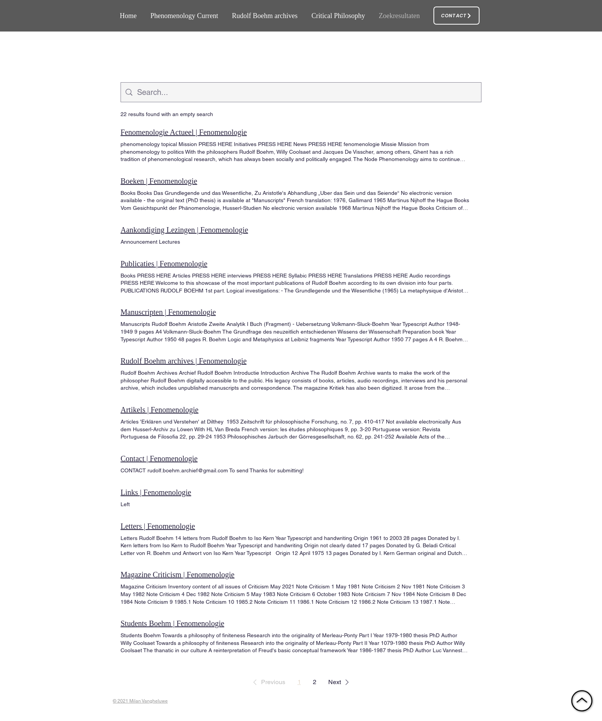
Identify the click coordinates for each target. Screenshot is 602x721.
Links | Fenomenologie (156, 492)
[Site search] (306, 92)
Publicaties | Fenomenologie (164, 263)
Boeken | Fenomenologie (159, 181)
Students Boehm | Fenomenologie (172, 623)
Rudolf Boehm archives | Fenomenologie (183, 361)
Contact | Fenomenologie (159, 458)
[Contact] (456, 16)
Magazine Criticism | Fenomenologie (178, 574)
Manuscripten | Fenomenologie (168, 312)
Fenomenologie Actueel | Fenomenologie (184, 132)
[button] (267, 682)
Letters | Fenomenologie (158, 526)
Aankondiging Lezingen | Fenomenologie (184, 230)
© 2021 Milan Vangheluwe (140, 701)
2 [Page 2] (314, 682)
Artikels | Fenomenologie (159, 409)
